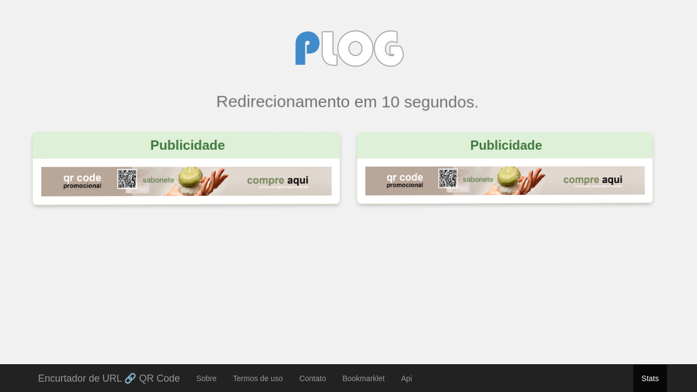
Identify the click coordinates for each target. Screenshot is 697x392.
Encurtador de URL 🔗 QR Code (109, 377)
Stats (650, 378)
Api (406, 378)
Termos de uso (258, 378)
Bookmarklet (364, 378)
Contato (312, 378)
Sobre (206, 378)
